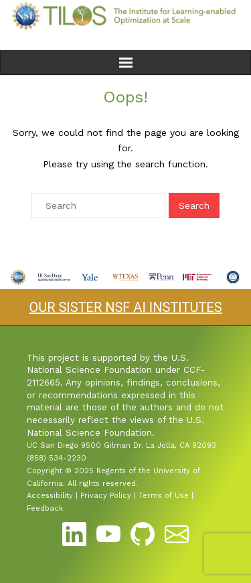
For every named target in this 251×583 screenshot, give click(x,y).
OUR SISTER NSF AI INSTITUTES (125, 307)
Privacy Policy (105, 495)
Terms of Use (164, 495)
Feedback (45, 508)
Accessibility (50, 495)
